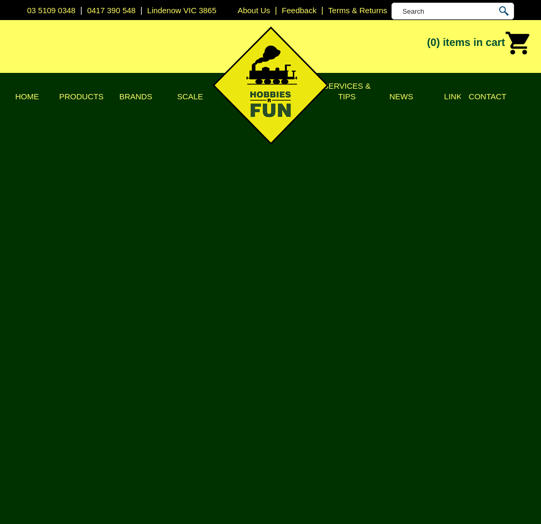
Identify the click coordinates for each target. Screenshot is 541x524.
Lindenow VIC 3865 (182, 10)
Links (455, 96)
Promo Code (214, 299)
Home (27, 96)
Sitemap (42, 494)
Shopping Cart (493, 112)
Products (81, 96)
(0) (478, 43)
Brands (136, 96)
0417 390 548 (111, 10)
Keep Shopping (71, 371)
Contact (487, 96)
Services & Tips (347, 91)
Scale (190, 96)
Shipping (51, 307)
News (401, 96)
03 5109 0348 (51, 10)
